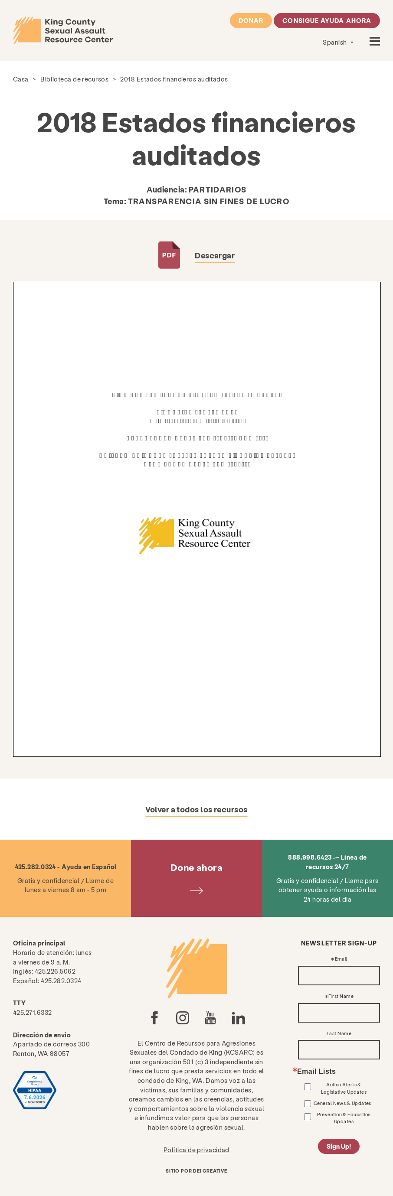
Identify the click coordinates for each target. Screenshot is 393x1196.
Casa (21, 79)
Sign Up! (339, 1146)
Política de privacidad (196, 1150)
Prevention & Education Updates (344, 1117)
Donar (251, 20)
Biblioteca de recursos (74, 79)
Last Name (339, 1033)
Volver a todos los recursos (196, 809)
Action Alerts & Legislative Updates (344, 1088)
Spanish (335, 42)
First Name (341, 996)
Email (341, 959)
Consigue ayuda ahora (326, 20)
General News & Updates (342, 1103)
